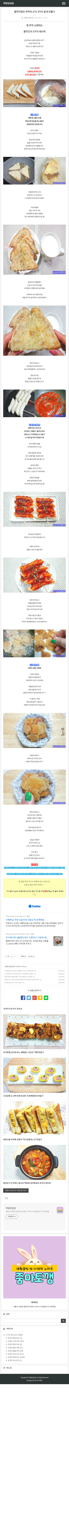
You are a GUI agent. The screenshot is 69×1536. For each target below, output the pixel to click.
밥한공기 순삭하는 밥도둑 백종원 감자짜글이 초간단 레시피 (22, 1056)
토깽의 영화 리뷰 (15, 1496)
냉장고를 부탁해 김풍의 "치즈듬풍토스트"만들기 (19, 1053)
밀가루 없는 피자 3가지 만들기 (13, 1059)
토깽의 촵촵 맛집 (15, 1503)
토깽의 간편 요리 (29, 18)
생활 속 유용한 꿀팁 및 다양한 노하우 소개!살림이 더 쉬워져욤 (27, 1288)
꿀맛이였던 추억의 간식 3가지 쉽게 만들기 (34, 11)
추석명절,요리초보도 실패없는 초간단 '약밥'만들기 (19, 1047)
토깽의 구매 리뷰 (16, 1493)
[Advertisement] (34, 559)
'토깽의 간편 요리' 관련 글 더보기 (16, 1267)
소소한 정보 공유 (14, 1487)
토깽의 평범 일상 (15, 1490)
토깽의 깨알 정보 (16, 1509)
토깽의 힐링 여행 (15, 1500)
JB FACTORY (38, 1532)
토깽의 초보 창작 (15, 1513)
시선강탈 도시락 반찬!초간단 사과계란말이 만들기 (19, 1050)
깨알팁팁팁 (8, 3)
